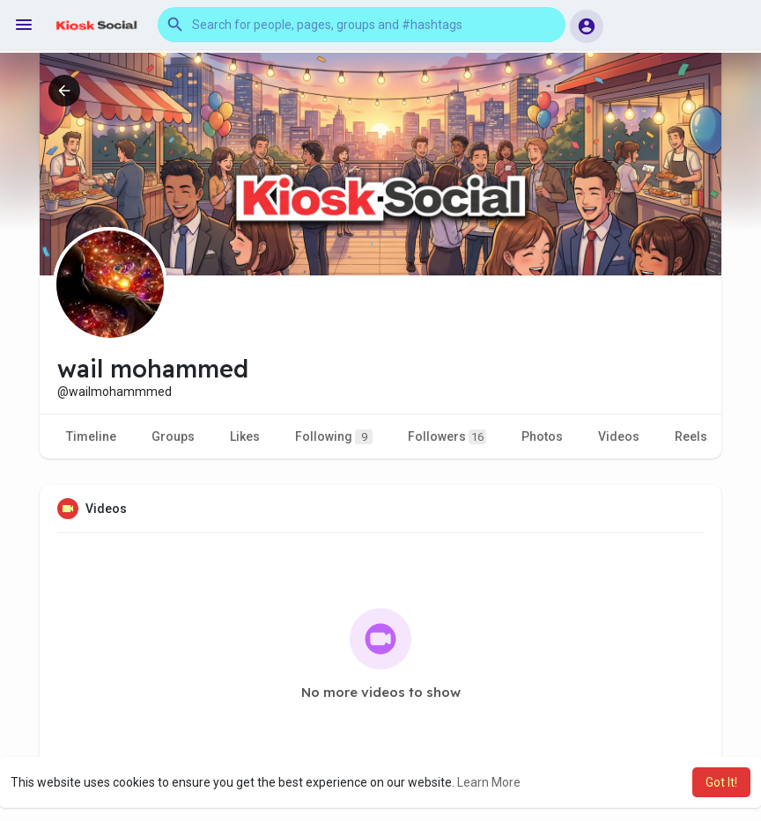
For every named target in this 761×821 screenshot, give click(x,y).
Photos (542, 436)
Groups (173, 436)
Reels (691, 436)
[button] (361, 24)
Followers (447, 436)
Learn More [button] (489, 782)
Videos (618, 436)
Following (334, 436)
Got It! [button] (721, 782)
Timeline (91, 436)
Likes (245, 436)
